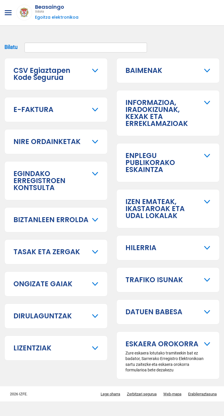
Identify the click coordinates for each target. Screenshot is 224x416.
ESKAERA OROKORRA (161, 344)
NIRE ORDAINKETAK (46, 141)
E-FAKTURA (33, 109)
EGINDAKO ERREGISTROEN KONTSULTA (39, 180)
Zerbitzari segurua (142, 394)
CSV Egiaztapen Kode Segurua (41, 74)
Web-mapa (172, 394)
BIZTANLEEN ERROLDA (50, 219)
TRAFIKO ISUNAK (154, 280)
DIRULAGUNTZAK (42, 316)
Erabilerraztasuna (202, 394)
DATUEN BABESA (153, 312)
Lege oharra (110, 394)
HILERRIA (140, 247)
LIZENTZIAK (32, 348)
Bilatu (75, 47)
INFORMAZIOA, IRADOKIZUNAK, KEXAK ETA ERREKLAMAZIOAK (156, 113)
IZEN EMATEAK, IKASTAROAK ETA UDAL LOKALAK (155, 208)
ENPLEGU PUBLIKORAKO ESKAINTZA (150, 162)
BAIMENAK (143, 70)
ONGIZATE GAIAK (42, 284)
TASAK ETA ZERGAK (46, 252)
